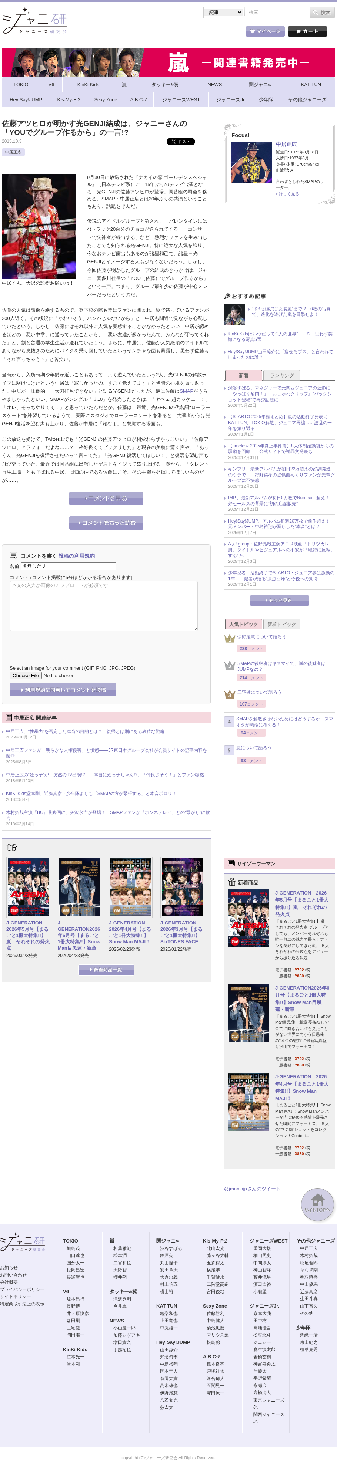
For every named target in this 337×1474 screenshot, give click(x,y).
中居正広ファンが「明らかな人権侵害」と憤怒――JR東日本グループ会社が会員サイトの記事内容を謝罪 (106, 753)
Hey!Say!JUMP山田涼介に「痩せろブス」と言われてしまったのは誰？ (280, 354)
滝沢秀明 (122, 1299)
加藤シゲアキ (126, 1335)
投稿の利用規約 (77, 556)
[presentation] (66, 642)
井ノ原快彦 (78, 1313)
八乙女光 (169, 1400)
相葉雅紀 (122, 1248)
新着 (243, 375)
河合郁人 (215, 1378)
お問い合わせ (13, 1275)
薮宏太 (166, 1407)
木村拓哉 (309, 1255)
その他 (306, 1313)
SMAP (186, 391)
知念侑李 (169, 1356)
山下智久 (309, 1306)
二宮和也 (122, 1262)
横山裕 (166, 1291)
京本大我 (262, 1313)
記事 (139, 33)
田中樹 (260, 1320)
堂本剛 (73, 1364)
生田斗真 (309, 1298)
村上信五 (169, 1284)
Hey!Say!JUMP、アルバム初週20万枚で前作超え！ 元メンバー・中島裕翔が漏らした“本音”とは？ (281, 524)
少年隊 (303, 1328)
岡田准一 (75, 1335)
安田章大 (169, 1269)
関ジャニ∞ (167, 1241)
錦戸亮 (166, 1255)
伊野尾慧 (169, 1393)
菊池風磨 (215, 1328)
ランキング (282, 375)
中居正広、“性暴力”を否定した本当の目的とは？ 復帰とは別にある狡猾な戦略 (85, 731)
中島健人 (215, 1320)
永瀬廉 (260, 1385)
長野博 (73, 1306)
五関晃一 (215, 1385)
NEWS (117, 1320)
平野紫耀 (262, 1378)
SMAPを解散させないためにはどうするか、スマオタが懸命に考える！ (278, 721)
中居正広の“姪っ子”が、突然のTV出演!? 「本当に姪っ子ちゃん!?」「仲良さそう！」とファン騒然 (105, 774)
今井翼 (120, 1306)
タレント (220, 33)
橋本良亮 (215, 1364)
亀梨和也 (169, 1313)
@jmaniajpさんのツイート (252, 1188)
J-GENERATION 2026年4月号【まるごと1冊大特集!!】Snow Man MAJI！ (130, 932)
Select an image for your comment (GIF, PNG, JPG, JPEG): (73, 668)
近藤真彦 (309, 1291)
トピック (179, 33)
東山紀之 (309, 1342)
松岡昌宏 (75, 1269)
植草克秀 (309, 1349)
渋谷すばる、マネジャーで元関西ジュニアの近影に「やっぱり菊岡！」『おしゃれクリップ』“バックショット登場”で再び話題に (280, 393)
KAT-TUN (166, 1306)
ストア (98, 33)
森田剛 (73, 1320)
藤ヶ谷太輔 (218, 1255)
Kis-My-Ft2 (215, 1241)
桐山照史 (262, 1255)
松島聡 (213, 1342)
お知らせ (9, 1267)
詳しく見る (289, 194)
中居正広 (13, 152)
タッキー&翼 (123, 1291)
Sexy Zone (215, 1306)
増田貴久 (122, 1342)
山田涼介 (169, 1349)
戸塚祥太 (215, 1371)
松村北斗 (262, 1335)
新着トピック (281, 624)
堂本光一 (75, 1356)
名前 (14, 566)
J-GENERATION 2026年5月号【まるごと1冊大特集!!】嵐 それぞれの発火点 (28, 935)
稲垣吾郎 (309, 1262)
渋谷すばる (171, 1248)
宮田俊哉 (215, 1291)
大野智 (120, 1269)
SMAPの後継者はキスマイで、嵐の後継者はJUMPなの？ (275, 666)
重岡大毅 (262, 1248)
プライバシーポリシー (22, 1289)
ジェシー (262, 1342)
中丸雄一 (169, 1328)
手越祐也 (122, 1349)
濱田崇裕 (262, 1284)
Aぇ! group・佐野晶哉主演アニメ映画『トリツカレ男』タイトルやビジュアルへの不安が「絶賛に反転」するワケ (281, 549)
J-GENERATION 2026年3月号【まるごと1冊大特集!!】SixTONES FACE (181, 932)
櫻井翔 (120, 1277)
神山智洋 (262, 1269)
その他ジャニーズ (315, 1241)
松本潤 (120, 1255)
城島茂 (73, 1248)
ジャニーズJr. (264, 1306)
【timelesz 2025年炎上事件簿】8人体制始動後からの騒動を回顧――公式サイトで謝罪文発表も (281, 448)
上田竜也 (169, 1320)
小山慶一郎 (124, 1328)
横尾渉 (213, 1269)
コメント (19, 577)
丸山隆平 (169, 1262)
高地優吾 (262, 1328)
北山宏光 (215, 1248)
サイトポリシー (15, 1296)
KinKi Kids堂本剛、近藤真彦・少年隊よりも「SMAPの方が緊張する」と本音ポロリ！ (91, 793)
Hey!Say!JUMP (173, 1342)
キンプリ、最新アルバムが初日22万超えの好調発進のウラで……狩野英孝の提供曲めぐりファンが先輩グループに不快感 (281, 474)
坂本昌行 (75, 1299)
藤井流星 (262, 1277)
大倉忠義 (169, 1277)
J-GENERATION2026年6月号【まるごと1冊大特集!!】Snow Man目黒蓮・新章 (79, 935)
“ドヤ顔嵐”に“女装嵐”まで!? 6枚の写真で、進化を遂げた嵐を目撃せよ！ (291, 311)
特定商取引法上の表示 (22, 1303)
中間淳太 (262, 1262)
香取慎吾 (309, 1277)
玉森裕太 (215, 1262)
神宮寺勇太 (264, 1363)
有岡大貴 (169, 1378)
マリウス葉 (218, 1335)
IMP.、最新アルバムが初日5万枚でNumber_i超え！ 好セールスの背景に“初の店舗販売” (281, 500)
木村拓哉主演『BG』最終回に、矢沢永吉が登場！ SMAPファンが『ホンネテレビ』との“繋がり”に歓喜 (108, 815)
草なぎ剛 (309, 1269)
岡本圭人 (169, 1371)
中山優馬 (309, 1284)
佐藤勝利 (215, 1313)
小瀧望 (260, 1291)
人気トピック (243, 624)
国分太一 (75, 1262)
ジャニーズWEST (269, 1241)
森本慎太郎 (264, 1349)
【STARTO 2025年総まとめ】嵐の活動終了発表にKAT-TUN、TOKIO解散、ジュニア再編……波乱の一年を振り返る (280, 422)
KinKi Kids (75, 1349)
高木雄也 (169, 1385)
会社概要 (9, 1282)
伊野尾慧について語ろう (255, 638)
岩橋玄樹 (262, 1356)
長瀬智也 (75, 1277)
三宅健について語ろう (253, 694)
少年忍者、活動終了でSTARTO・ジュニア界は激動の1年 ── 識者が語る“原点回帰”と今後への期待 (281, 575)
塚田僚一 (215, 1393)
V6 (66, 1291)
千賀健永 (215, 1277)
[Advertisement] (280, 250)
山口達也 (75, 1255)
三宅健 (73, 1328)
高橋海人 (262, 1392)
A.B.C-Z (212, 1356)
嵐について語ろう (248, 750)
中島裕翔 (169, 1364)
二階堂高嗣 (218, 1284)
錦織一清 (309, 1335)
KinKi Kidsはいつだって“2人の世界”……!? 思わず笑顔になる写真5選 (280, 336)
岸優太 (260, 1371)
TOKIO (70, 1241)
